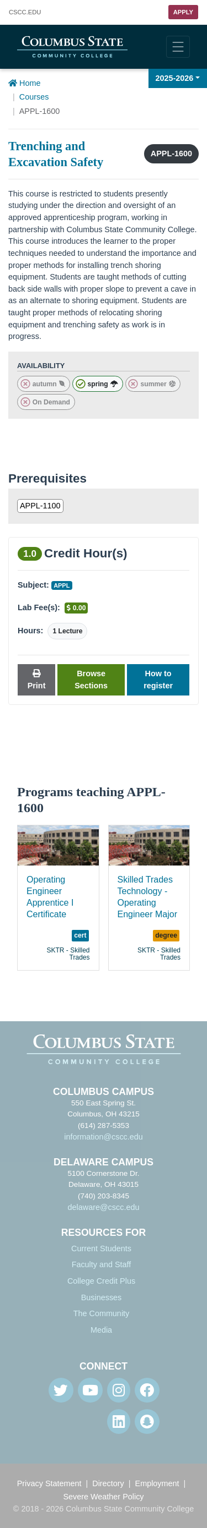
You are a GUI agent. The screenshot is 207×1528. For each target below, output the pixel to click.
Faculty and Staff (101, 1264)
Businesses (101, 1297)
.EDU (25, 12)
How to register (158, 679)
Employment (157, 1483)
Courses (34, 96)
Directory (108, 1483)
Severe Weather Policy (103, 1496)
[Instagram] (118, 1390)
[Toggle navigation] (178, 47)
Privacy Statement (49, 1483)
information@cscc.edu (103, 1136)
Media (101, 1330)
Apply (183, 12)
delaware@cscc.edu (104, 1207)
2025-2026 (175, 78)
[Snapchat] (147, 1421)
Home (24, 83)
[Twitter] (61, 1390)
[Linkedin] (118, 1421)
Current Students (101, 1248)
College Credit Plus (101, 1281)
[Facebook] (147, 1390)
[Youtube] (90, 1390)
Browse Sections (91, 679)
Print (37, 680)
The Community (101, 1313)
